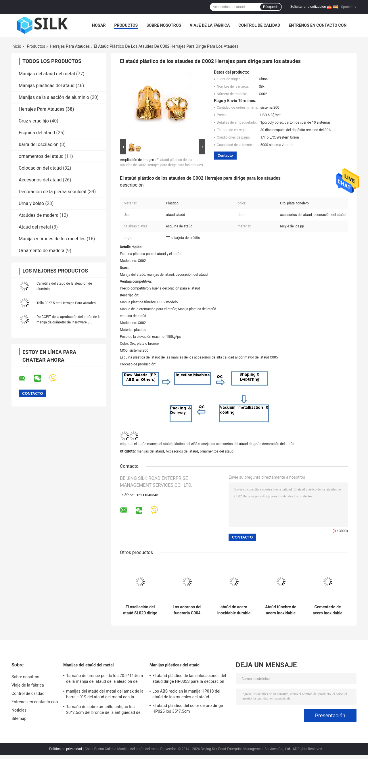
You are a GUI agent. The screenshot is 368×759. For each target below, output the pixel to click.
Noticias (19, 710)
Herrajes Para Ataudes (70, 46)
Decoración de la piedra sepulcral (52, 191)
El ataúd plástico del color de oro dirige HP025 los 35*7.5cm (187, 708)
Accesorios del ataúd (40, 180)
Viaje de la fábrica (210, 25)
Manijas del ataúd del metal (47, 73)
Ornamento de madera (41, 250)
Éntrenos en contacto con (317, 25)
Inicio (16, 46)
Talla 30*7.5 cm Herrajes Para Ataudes (66, 303)
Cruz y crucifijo (34, 121)
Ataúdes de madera (38, 215)
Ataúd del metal (35, 227)
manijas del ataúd (150, 451)
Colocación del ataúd (40, 168)
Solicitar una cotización (308, 7)
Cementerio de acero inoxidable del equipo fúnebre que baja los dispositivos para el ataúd (328, 610)
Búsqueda (271, 7)
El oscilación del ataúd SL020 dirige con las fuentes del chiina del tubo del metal (140, 610)
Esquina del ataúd (37, 132)
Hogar (99, 25)
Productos (126, 25)
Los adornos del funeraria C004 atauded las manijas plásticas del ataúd (187, 610)
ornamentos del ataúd (41, 156)
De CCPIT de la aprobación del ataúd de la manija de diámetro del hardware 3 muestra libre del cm (69, 322)
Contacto (225, 155)
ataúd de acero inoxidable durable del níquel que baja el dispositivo (234, 610)
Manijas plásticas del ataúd (46, 85)
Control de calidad (259, 25)
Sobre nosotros (163, 25)
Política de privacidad (65, 749)
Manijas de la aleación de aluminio (54, 97)
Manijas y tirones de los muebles (52, 238)
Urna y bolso (31, 203)
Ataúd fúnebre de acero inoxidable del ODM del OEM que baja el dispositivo (281, 610)
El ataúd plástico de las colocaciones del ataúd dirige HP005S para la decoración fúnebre (189, 679)
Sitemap (19, 718)
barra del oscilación (39, 144)
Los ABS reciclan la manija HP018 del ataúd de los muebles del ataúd (186, 694)
